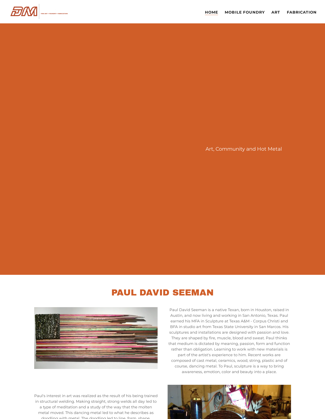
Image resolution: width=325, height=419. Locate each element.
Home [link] (211, 12)
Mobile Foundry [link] (245, 12)
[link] (39, 11)
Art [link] (275, 12)
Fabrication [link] (302, 12)
